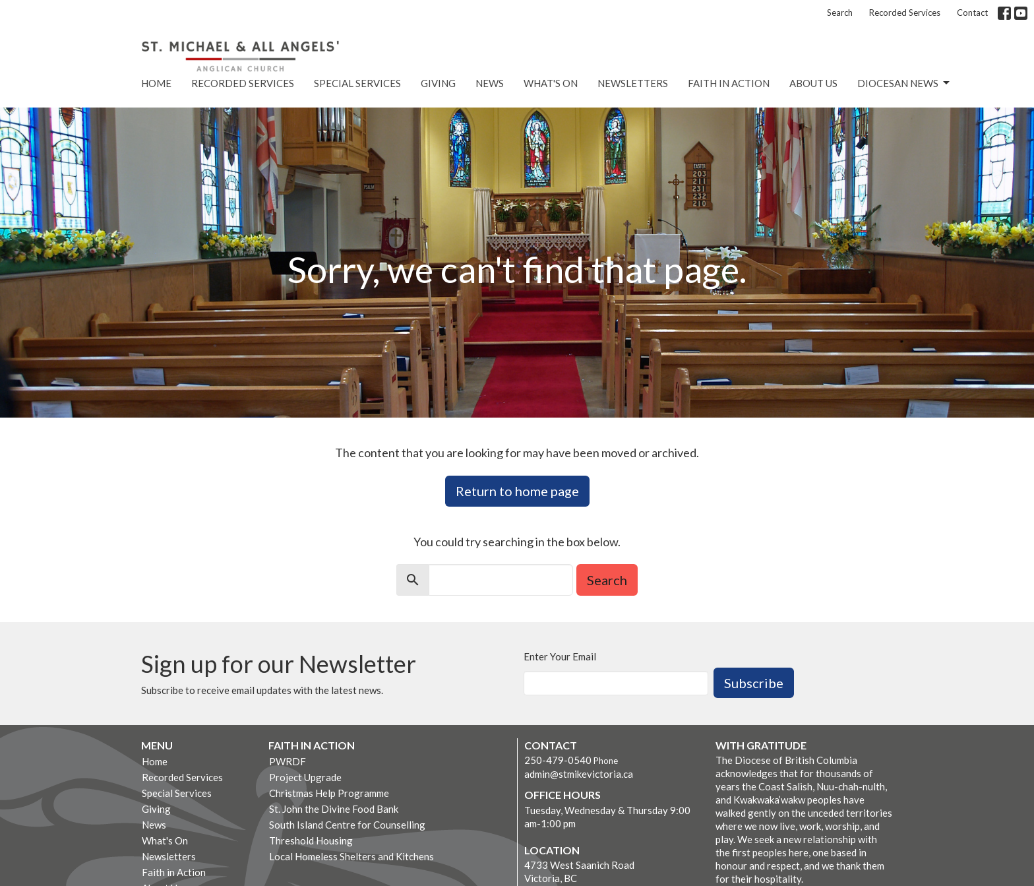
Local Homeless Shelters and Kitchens (351, 856)
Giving (438, 83)
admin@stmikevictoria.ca (578, 774)
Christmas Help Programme (329, 793)
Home (156, 83)
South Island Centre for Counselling (347, 825)
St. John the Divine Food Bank (333, 809)
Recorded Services (904, 12)
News (489, 83)
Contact (972, 12)
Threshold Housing (311, 840)
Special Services (357, 83)
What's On (551, 83)
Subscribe (753, 683)
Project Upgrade (305, 777)
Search (840, 12)
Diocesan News (904, 83)
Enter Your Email (560, 656)
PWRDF (287, 761)
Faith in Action (729, 83)
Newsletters (632, 83)
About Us (813, 83)
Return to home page (517, 491)
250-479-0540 (558, 760)
